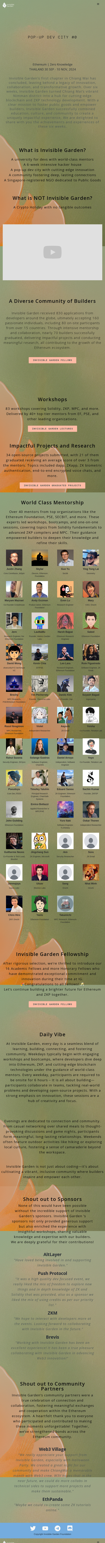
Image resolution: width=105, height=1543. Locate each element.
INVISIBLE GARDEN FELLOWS (52, 360)
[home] (8, 5)
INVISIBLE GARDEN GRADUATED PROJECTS (52, 485)
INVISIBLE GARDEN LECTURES (52, 428)
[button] (98, 4)
